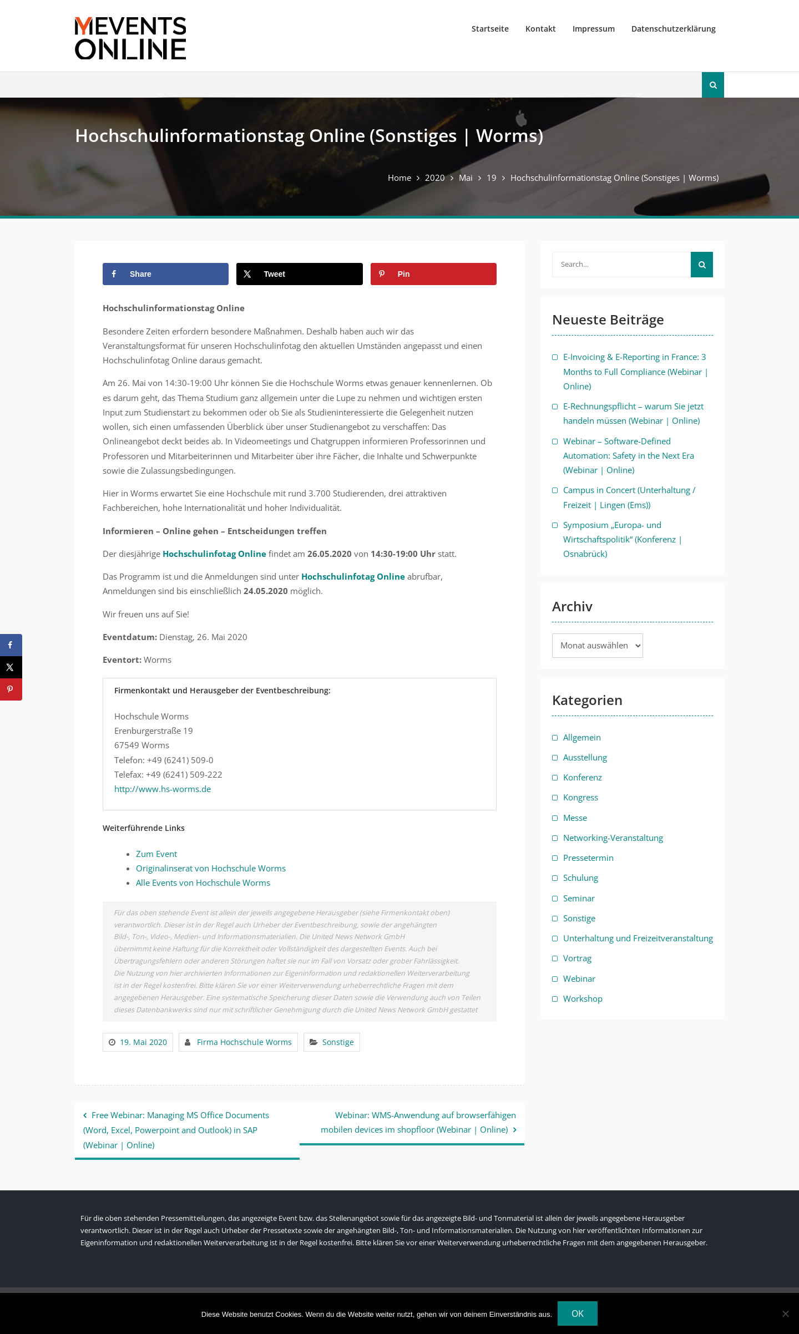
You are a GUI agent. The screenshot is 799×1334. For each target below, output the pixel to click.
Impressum (594, 28)
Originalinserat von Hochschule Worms (211, 868)
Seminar (579, 898)
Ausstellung (585, 757)
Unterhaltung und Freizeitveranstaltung (638, 938)
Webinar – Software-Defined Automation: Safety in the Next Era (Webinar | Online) (628, 455)
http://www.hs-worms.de (162, 788)
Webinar (579, 978)
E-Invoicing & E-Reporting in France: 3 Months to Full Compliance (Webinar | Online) (636, 371)
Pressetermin (588, 857)
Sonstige (338, 1042)
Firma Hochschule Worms (244, 1042)
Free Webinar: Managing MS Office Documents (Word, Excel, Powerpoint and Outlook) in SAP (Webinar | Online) (176, 1129)
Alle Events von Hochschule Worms (203, 882)
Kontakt (540, 28)
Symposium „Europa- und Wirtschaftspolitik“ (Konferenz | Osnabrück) (622, 539)
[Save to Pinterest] (434, 274)
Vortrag (577, 957)
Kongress (580, 797)
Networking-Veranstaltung (613, 837)
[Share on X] (299, 274)
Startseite (490, 28)
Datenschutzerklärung (673, 28)
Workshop (583, 998)
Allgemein (582, 737)
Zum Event (156, 853)
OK (578, 1313)
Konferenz (582, 777)
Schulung (580, 877)
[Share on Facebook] (166, 274)
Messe (575, 817)
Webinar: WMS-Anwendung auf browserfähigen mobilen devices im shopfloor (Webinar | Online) (418, 1122)
